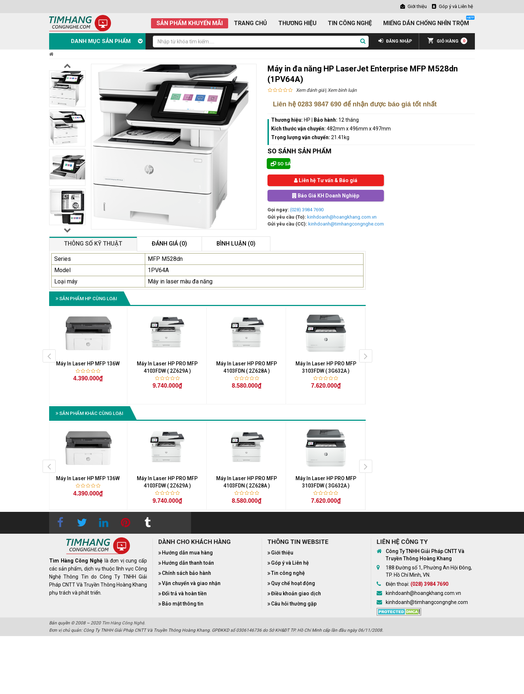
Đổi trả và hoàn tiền (184, 593)
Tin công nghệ (288, 573)
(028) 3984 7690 (306, 209)
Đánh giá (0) (169, 243)
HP (307, 120)
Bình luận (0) (236, 243)
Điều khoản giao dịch (296, 593)
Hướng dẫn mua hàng (187, 553)
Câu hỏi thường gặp (294, 604)
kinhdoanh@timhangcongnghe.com (346, 224)
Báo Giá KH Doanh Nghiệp (325, 196)
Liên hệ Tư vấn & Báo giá (325, 180)
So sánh (280, 163)
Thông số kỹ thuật (93, 243)
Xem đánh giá (310, 90)
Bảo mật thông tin (182, 604)
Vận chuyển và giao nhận (191, 583)
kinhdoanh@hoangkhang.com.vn (342, 217)
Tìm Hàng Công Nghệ (123, 623)
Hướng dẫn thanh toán (188, 563)
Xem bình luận (342, 90)
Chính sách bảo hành (186, 573)
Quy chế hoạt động (293, 583)
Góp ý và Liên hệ (290, 563)
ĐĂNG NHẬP (395, 41)
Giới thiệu (282, 553)
